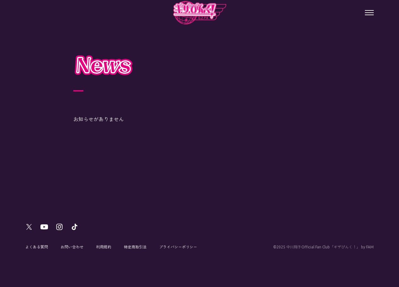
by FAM (367, 247)
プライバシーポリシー (178, 247)
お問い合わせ (72, 247)
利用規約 (103, 247)
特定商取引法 (135, 247)
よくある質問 (36, 247)
